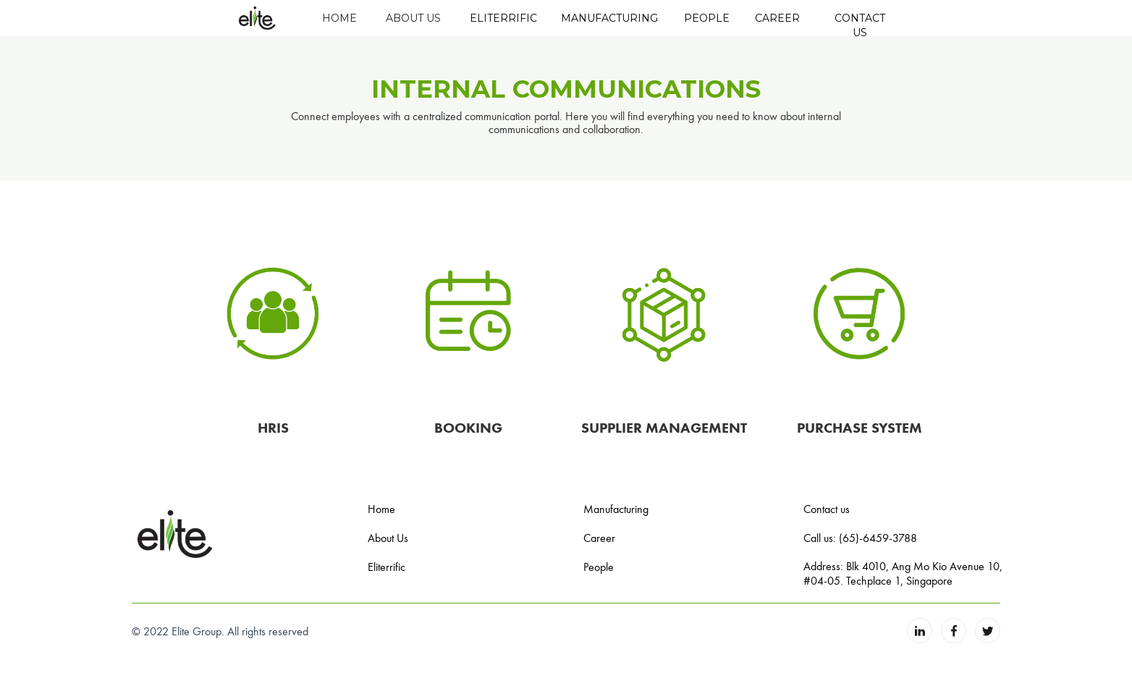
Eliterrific (386, 567)
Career (599, 538)
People (598, 567)
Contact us (826, 509)
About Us (388, 538)
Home (381, 509)
